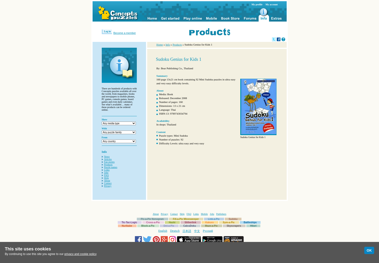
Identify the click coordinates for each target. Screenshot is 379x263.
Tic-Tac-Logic (129, 222)
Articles (108, 159)
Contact (108, 183)
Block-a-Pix (147, 225)
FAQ (106, 175)
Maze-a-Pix (211, 225)
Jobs (106, 172)
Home (159, 44)
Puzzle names (110, 167)
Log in (107, 31)
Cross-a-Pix (153, 222)
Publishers (221, 214)
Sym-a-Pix (228, 222)
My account (272, 4)
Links (107, 170)
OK (369, 250)
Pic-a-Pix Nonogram (152, 219)
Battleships (250, 222)
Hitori (253, 225)
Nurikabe (127, 225)
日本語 (186, 231)
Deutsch (175, 230)
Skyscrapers (234, 225)
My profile (257, 4)
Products (108, 164)
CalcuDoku (189, 225)
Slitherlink (190, 222)
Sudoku (233, 219)
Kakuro (209, 222)
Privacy (108, 186)
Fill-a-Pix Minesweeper (186, 219)
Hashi (172, 222)
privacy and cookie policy (80, 254)
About (107, 180)
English (162, 230)
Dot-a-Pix (169, 225)
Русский (208, 230)
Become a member (124, 32)
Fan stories (109, 162)
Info (168, 44)
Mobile (204, 214)
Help (106, 178)
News (107, 156)
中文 (197, 231)
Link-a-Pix (213, 219)
